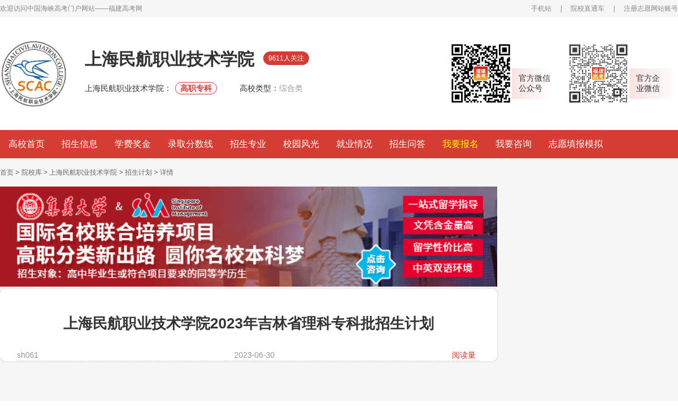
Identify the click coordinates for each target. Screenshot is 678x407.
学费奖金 (133, 144)
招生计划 (138, 172)
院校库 (31, 172)
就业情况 (354, 144)
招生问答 (407, 144)
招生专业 (248, 144)
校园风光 (301, 144)
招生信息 (80, 144)
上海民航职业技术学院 (83, 172)
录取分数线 (190, 144)
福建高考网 (125, 8)
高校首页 (26, 144)
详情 (166, 172)
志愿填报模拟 (576, 144)
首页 (7, 172)
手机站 (541, 8)
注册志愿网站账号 (651, 8)
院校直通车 (588, 8)
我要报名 (460, 144)
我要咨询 (514, 144)
